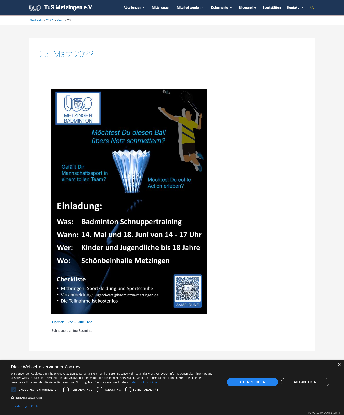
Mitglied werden (190, 7)
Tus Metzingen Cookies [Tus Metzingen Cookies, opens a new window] (26, 406)
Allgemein (58, 322)
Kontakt (295, 7)
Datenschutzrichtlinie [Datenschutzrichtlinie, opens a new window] (143, 382)
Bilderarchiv (247, 8)
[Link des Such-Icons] (312, 8)
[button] (115, 397)
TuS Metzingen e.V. (68, 7)
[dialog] (172, 387)
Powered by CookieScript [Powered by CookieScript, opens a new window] (324, 412)
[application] (143, 7)
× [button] (339, 364)
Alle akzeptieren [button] (252, 381)
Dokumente (221, 7)
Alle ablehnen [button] (305, 381)
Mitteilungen (161, 8)
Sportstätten (271, 8)
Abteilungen (134, 7)
